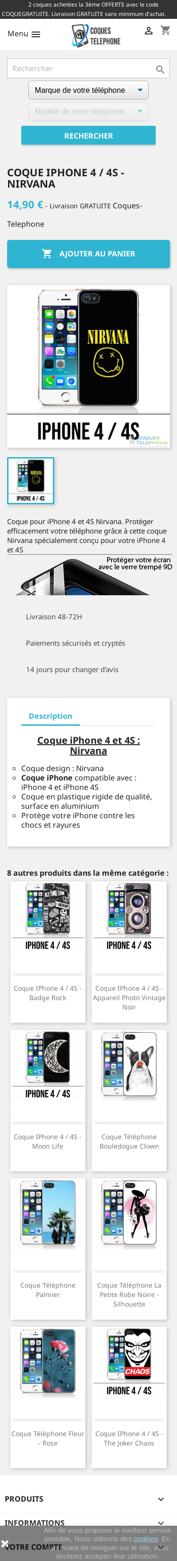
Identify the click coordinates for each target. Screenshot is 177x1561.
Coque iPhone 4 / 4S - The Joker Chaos (129, 1438)
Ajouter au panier (88, 254)
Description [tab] (50, 716)
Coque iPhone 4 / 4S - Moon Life (48, 1141)
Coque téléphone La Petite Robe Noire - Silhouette (129, 1294)
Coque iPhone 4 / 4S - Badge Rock (48, 993)
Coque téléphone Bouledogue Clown (129, 1141)
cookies (146, 1539)
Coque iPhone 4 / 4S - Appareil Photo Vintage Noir (129, 997)
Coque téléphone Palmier (48, 1290)
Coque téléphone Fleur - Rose (47, 1438)
